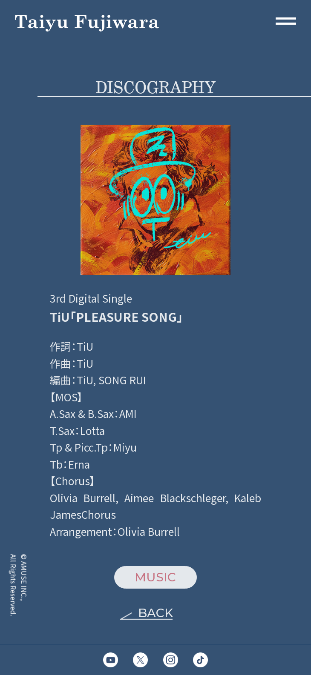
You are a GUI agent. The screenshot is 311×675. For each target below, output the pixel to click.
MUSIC (155, 577)
